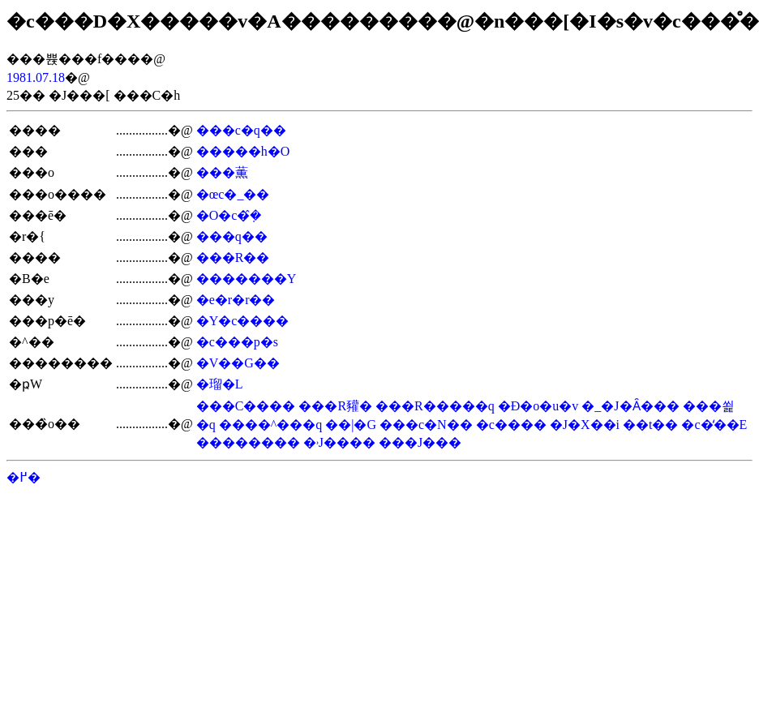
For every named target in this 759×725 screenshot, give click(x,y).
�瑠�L (219, 384)
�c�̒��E (714, 424)
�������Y (246, 278)
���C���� (246, 406)
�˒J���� (339, 442)
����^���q (271, 424)
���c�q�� (241, 130)
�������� (248, 442)
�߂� (23, 477)
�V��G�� (238, 363)
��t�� (650, 424)
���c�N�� (426, 424)
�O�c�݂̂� (229, 215)
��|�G (350, 424)
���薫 (222, 172)
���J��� (420, 442)
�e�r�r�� (236, 300)
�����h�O (243, 151)
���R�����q (435, 406)
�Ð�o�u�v (538, 406)
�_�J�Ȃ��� (630, 406)
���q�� (232, 236)
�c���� (511, 424)
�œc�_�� (233, 194)
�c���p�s (237, 342)
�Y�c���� (242, 321)
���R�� (233, 257)
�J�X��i (585, 424)
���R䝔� (335, 406)
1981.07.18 (35, 77)
